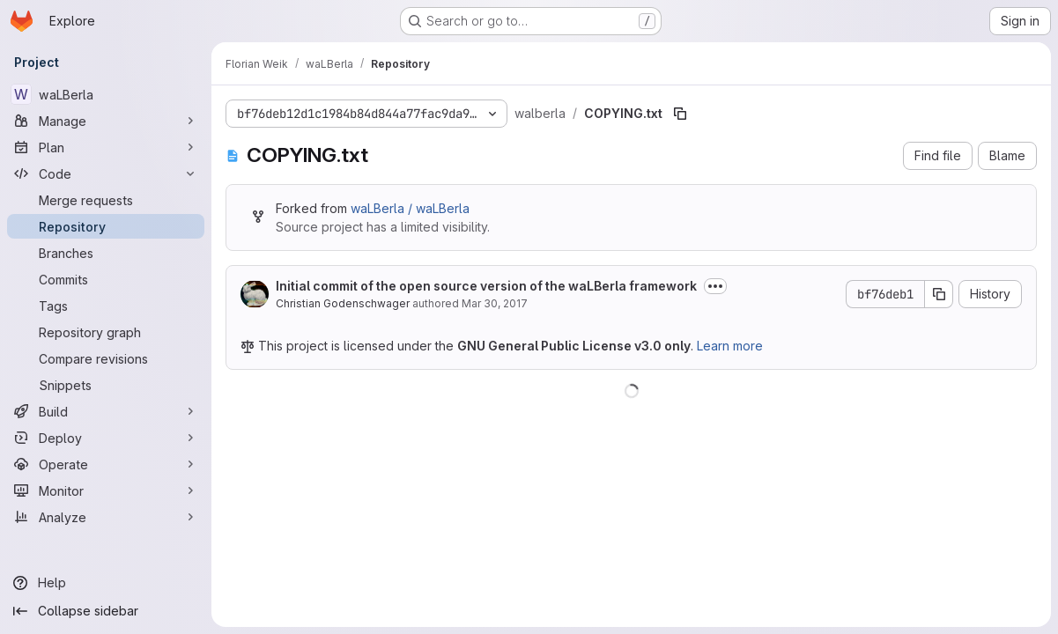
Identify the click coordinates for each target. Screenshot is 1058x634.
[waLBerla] (105, 94)
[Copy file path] (680, 114)
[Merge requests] (105, 200)
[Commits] (105, 279)
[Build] (105, 411)
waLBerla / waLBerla (410, 208)
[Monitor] (105, 490)
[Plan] (105, 147)
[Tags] (105, 305)
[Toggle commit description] (715, 286)
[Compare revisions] (105, 358)
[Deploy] (105, 437)
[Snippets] (105, 384)
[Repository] (105, 226)
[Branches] (105, 252)
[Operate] (105, 464)
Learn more (730, 345)
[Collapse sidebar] (105, 611)
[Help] (105, 583)
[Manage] (105, 120)
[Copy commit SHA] (939, 294)
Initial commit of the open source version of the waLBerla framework (486, 285)
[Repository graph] (105, 332)
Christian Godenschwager (343, 303)
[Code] (105, 173)
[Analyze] (105, 517)
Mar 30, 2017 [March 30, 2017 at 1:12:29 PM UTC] (495, 303)
